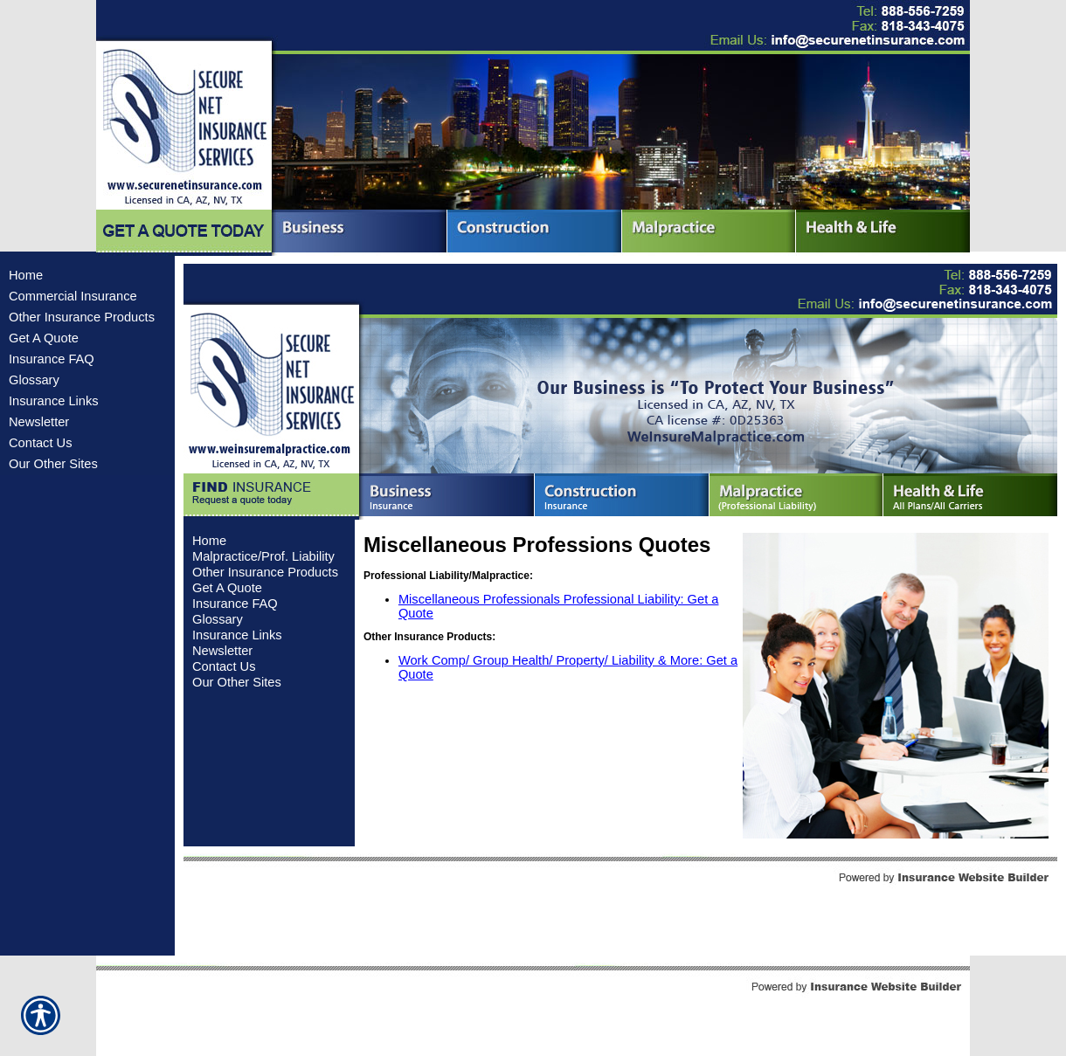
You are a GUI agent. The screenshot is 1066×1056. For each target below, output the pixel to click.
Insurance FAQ (51, 359)
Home (26, 275)
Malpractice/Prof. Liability (263, 556)
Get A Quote (44, 338)
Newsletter (39, 422)
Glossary (34, 380)
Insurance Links (54, 401)
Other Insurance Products (82, 317)
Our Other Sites (53, 464)
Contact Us (41, 443)
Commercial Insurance (73, 296)
